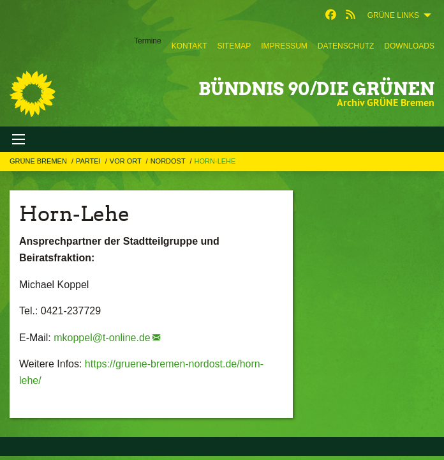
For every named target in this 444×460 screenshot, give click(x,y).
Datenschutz (346, 46)
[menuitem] (189, 46)
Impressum (284, 46)
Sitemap (234, 46)
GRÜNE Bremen (39, 161)
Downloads (409, 46)
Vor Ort (127, 161)
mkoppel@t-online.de (102, 337)
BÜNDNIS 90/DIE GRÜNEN (316, 89)
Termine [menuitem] (147, 40)
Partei (89, 161)
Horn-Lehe (215, 161)
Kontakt (189, 46)
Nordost (169, 161)
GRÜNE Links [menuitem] (393, 15)
